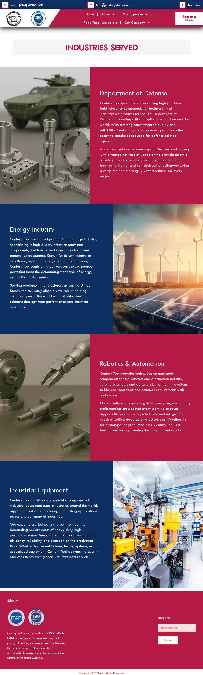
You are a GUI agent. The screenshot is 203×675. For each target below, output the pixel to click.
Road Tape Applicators (100, 22)
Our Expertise (135, 14)
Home (90, 14)
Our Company (137, 22)
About (108, 14)
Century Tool (110, 103)
